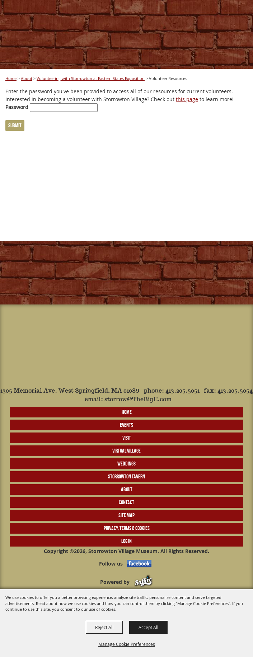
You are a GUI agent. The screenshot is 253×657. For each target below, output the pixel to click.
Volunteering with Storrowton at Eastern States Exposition (91, 78)
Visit (126, 438)
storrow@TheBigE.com (138, 400)
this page (187, 99)
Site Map (126, 515)
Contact (126, 502)
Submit (15, 125)
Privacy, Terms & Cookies (127, 528)
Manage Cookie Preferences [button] (126, 644)
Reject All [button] (104, 627)
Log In (126, 541)
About (26, 78)
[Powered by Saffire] (143, 581)
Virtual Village (126, 451)
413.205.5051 (182, 391)
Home (11, 78)
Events (126, 425)
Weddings (126, 463)
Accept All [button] (148, 627)
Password (16, 107)
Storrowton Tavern (126, 476)
